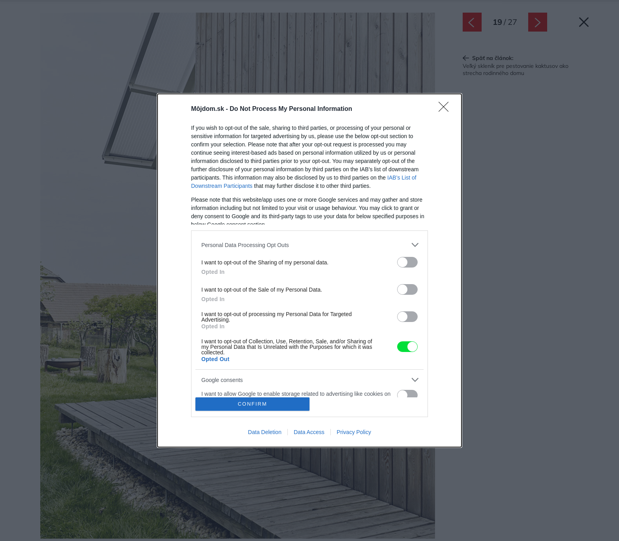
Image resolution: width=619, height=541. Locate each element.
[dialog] (309, 270)
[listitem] (309, 245)
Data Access (309, 432)
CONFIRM (252, 404)
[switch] (407, 262)
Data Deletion (264, 432)
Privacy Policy (354, 432)
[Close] (446, 109)
